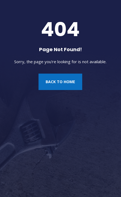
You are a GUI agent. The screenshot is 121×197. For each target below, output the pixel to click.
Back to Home (60, 81)
